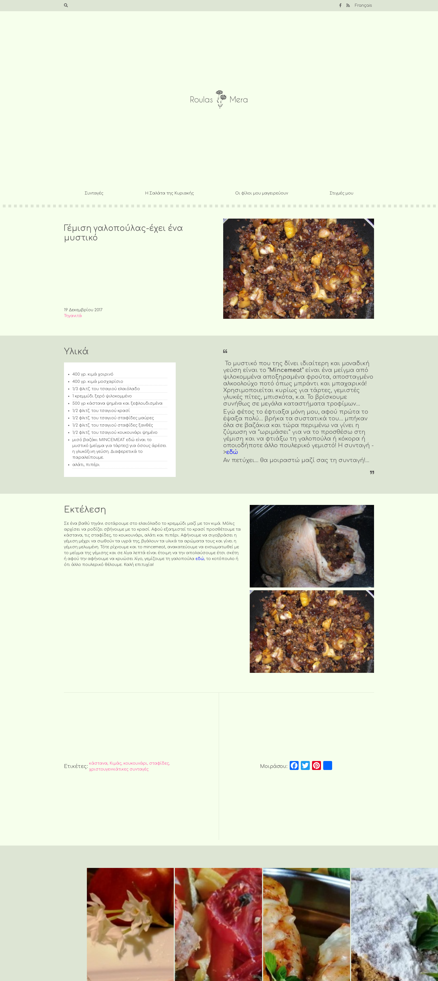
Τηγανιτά (73, 316)
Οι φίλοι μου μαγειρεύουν (261, 193)
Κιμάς (116, 763)
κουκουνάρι (135, 763)
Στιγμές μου (341, 193)
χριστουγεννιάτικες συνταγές (119, 769)
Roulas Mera (219, 99)
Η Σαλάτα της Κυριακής (169, 193)
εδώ (232, 452)
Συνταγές (94, 193)
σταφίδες (159, 763)
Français (363, 5)
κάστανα (98, 763)
